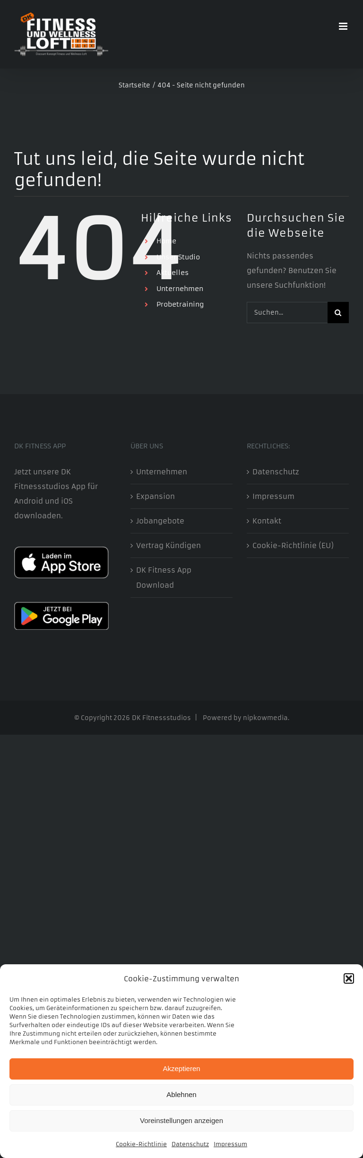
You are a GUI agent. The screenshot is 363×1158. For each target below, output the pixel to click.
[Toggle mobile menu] (344, 26)
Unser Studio (178, 257)
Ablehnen (181, 1094)
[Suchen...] (287, 312)
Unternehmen (179, 288)
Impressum (230, 1144)
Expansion (155, 496)
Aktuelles (172, 272)
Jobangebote (160, 520)
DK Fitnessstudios (161, 718)
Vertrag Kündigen (168, 545)
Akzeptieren (181, 1068)
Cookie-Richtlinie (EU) (293, 545)
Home (166, 241)
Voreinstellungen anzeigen (181, 1120)
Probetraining (180, 304)
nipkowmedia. (266, 718)
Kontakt (266, 520)
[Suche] (338, 312)
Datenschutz (190, 1144)
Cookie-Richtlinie (141, 1144)
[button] (349, 978)
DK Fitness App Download (163, 577)
